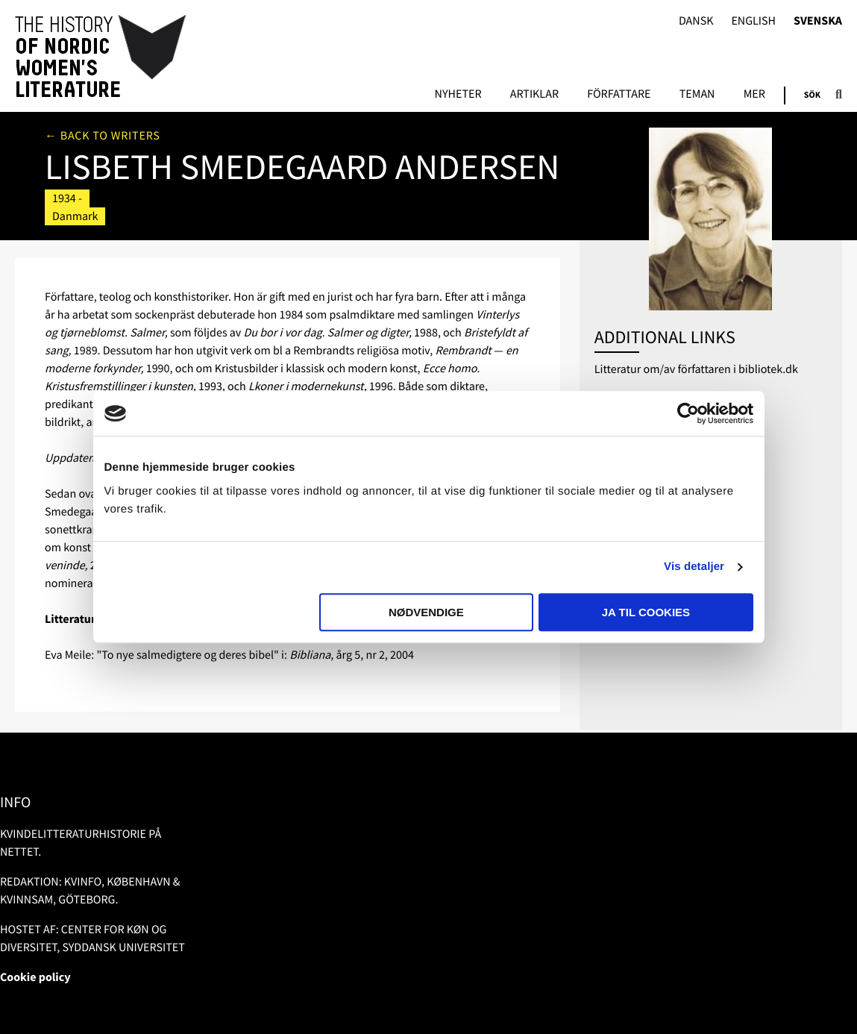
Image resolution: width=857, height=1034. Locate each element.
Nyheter (458, 94)
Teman (697, 94)
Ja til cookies (646, 612)
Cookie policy (35, 977)
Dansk (696, 21)
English (753, 21)
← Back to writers (102, 135)
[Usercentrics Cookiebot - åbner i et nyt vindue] (688, 413)
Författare (618, 94)
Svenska (818, 21)
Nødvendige (426, 612)
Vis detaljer (694, 566)
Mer (754, 94)
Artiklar (534, 94)
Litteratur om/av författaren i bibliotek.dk (696, 369)
